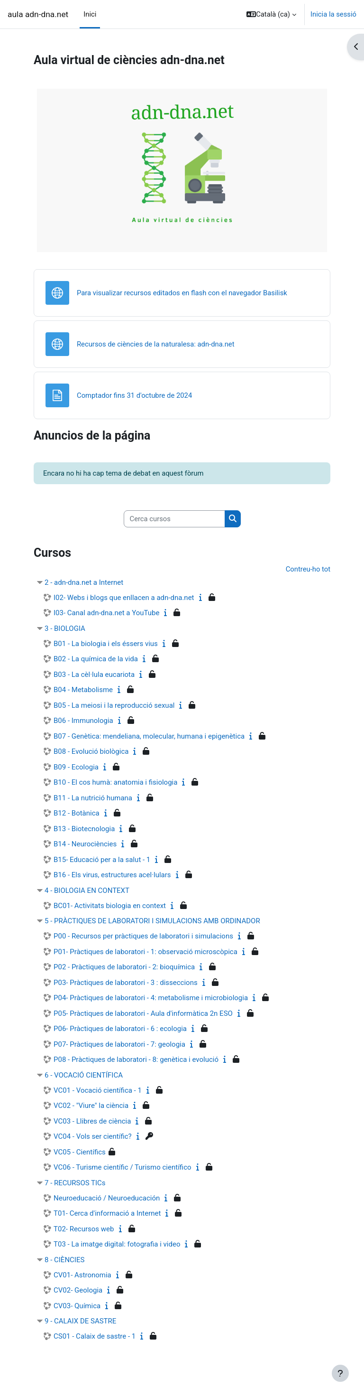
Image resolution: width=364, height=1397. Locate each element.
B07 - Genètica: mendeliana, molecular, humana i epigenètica (149, 736)
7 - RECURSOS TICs (75, 1183)
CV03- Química (77, 1306)
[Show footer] (340, 1373)
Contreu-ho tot (308, 569)
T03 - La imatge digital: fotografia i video (117, 1244)
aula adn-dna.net (38, 14)
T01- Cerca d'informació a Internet (107, 1213)
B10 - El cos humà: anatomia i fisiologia (115, 782)
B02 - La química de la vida (96, 659)
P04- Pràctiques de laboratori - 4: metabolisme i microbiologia (151, 998)
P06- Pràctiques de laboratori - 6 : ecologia (120, 1028)
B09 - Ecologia (76, 767)
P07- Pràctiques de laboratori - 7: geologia (119, 1044)
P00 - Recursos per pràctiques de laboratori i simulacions (143, 936)
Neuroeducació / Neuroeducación (107, 1198)
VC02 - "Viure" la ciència (91, 1105)
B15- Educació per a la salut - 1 (102, 859)
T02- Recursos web (84, 1229)
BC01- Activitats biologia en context (110, 905)
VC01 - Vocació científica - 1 (98, 1090)
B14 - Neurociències (85, 844)
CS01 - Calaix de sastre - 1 (95, 1336)
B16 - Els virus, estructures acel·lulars (112, 875)
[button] (271, 14)
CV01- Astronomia (82, 1275)
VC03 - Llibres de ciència (92, 1121)
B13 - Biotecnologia (84, 829)
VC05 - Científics (80, 1152)
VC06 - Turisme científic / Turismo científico (122, 1167)
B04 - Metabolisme (83, 689)
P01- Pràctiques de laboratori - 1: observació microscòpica (145, 951)
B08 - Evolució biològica (91, 751)
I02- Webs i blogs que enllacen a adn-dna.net (124, 597)
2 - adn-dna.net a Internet (84, 582)
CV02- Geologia (78, 1290)
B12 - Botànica (77, 813)
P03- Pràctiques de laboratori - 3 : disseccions (126, 982)
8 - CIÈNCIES (64, 1260)
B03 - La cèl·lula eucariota (94, 674)
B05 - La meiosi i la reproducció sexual (114, 705)
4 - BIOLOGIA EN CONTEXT (87, 890)
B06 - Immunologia (83, 720)
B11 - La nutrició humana (93, 798)
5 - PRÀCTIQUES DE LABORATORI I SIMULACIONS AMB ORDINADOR (152, 921)
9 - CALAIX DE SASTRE (80, 1321)
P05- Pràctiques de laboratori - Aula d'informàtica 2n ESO (143, 1013)
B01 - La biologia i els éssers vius (106, 643)
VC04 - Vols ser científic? (93, 1136)
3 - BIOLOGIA (65, 628)
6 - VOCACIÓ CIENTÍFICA (84, 1075)
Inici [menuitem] (89, 14)
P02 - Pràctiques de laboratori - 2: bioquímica (124, 967)
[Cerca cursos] (174, 518)
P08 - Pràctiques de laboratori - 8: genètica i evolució (136, 1059)
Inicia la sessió (333, 14)
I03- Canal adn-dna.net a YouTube (106, 613)
